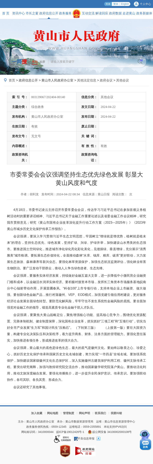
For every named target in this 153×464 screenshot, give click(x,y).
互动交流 (88, 13)
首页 (12, 80)
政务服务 (65, 13)
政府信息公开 (48, 15)
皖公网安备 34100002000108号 (110, 431)
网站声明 (84, 413)
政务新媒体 (144, 13)
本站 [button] (35, 61)
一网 (19, 62)
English (125, 4)
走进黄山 (129, 13)
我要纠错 (116, 413)
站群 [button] (42, 61)
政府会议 (106, 80)
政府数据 (115, 13)
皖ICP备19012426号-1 (70, 431)
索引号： (20, 97)
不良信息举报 (84, 438)
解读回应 (101, 13)
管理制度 (68, 413)
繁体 (115, 4)
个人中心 (145, 4)
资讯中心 (18, 13)
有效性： (89, 146)
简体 (108, 4)
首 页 (5, 13)
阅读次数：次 (122, 194)
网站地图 (52, 413)
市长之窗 (32, 13)
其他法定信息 (86, 80)
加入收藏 (36, 413)
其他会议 (122, 80)
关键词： (89, 136)
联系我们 (100, 413)
